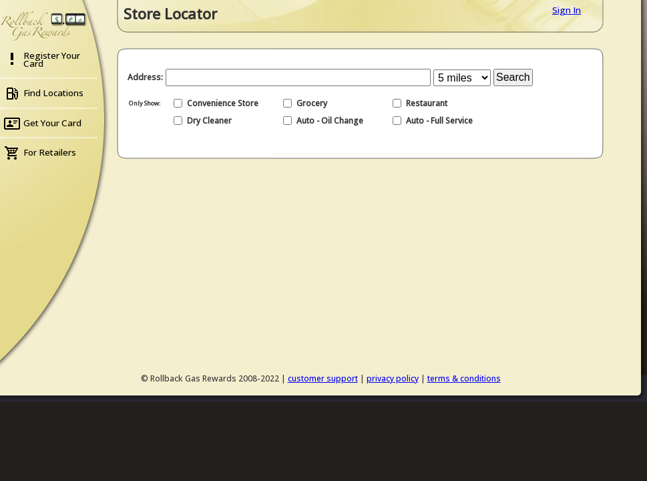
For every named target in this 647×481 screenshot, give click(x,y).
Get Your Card (52, 123)
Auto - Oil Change (329, 120)
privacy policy (393, 378)
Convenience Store (222, 103)
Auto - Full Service (439, 120)
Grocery (311, 103)
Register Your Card (51, 59)
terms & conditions (464, 378)
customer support (323, 378)
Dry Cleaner (209, 120)
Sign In (566, 10)
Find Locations (53, 93)
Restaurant (426, 103)
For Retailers (49, 152)
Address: (145, 77)
